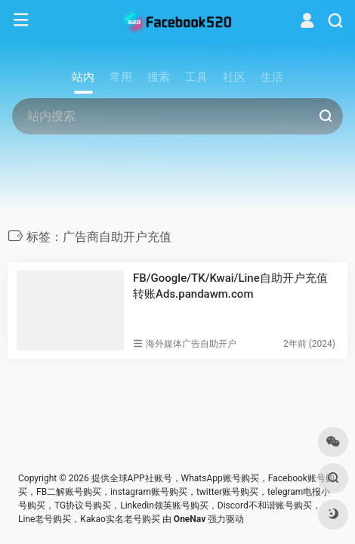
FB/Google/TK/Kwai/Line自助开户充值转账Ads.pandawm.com (230, 286)
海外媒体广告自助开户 (191, 343)
